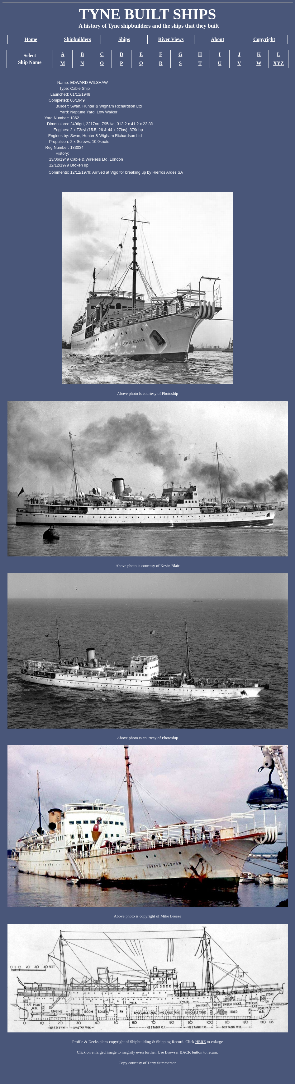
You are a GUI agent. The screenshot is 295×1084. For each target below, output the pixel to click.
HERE (200, 1041)
